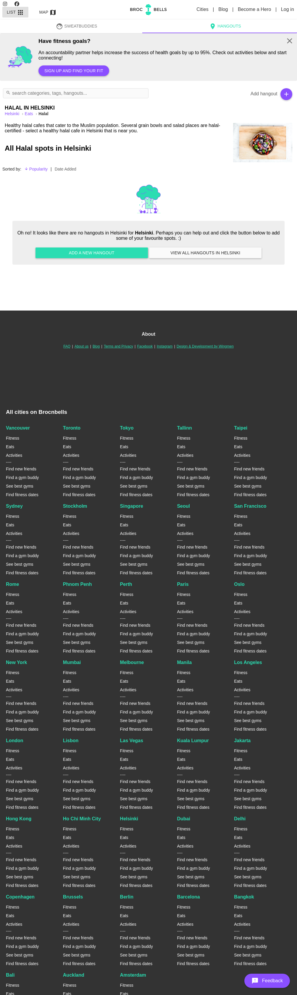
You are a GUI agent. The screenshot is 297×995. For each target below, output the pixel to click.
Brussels (73, 896)
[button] (267, 981)
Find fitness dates (22, 494)
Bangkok (244, 896)
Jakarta (242, 740)
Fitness (12, 438)
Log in (287, 9)
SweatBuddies (76, 26)
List (15, 12)
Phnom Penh (77, 584)
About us (81, 346)
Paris (182, 584)
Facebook (145, 346)
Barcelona (188, 896)
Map (48, 12)
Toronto (71, 427)
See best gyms (19, 486)
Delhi (240, 818)
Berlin (126, 896)
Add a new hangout (91, 252)
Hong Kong (18, 818)
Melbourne (132, 662)
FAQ (66, 346)
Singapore (131, 506)
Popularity (36, 169)
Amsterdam (133, 975)
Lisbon (70, 740)
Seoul (183, 506)
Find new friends (21, 469)
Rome (12, 584)
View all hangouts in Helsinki (205, 252)
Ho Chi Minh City (82, 818)
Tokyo (127, 427)
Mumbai (72, 662)
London (14, 740)
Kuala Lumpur (193, 740)
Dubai (183, 818)
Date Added (65, 169)
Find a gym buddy (22, 477)
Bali (10, 975)
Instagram (164, 346)
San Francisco (250, 506)
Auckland (73, 975)
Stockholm (75, 506)
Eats (29, 113)
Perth (126, 584)
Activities (14, 455)
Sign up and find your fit (73, 70)
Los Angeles (248, 662)
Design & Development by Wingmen (205, 346)
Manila (184, 662)
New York (16, 662)
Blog (223, 9)
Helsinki (129, 818)
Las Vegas (131, 740)
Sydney (14, 506)
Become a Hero (255, 9)
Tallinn (184, 427)
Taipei (240, 427)
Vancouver (18, 427)
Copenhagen (20, 896)
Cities (203, 9)
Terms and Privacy (118, 346)
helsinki (12, 113)
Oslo (239, 584)
